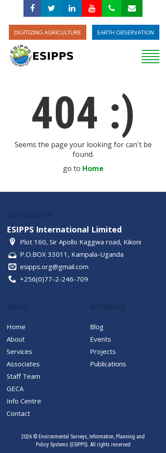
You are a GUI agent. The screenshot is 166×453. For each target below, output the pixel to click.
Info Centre (24, 400)
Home (93, 168)
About (16, 339)
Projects (103, 351)
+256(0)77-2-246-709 (54, 278)
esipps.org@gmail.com (54, 266)
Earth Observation (125, 32)
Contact (18, 413)
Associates (23, 363)
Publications (108, 363)
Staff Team (23, 376)
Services (19, 351)
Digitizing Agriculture (47, 32)
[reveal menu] (150, 55)
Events (100, 339)
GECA (15, 388)
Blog (97, 326)
